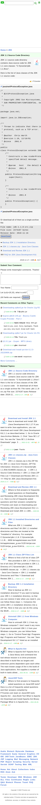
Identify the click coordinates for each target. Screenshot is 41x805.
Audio (3, 753)
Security (26, 764)
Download (6, 236)
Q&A (3, 784)
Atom (8, 774)
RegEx (26, 782)
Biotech (10, 753)
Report (8, 764)
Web (25, 767)
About (14, 772)
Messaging (24, 761)
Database (29, 753)
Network (34, 761)
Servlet (4, 767)
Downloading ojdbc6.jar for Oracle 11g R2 (21, 310)
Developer (12, 779)
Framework (6, 756)
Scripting (17, 764)
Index (32, 772)
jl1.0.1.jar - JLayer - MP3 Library (17, 343)
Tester (3, 779)
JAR (35, 779)
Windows (27, 779)
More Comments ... (9, 363)
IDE (2, 759)
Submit (26, 299)
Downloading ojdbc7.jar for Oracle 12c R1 (21, 335)
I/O (38, 756)
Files (7, 782)
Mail (16, 761)
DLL (2, 782)
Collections (23, 772)
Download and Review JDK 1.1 (16, 251)
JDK (10, 50)
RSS (2, 774)
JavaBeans (21, 759)
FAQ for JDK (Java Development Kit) (20, 255)
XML (30, 767)
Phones (17, 784)
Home (3, 50)
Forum (4, 787)
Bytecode (20, 753)
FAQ (31, 784)
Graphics (31, 756)
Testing (18, 767)
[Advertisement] (20, 26)
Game (14, 756)
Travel (25, 784)
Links (32, 782)
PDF (2, 764)
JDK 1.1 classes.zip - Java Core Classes (20, 246)
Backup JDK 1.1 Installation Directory (19, 242)
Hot (8, 772)
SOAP (11, 767)
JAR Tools (9, 759)
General (22, 756)
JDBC (29, 759)
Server (35, 764)
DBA (20, 779)
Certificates (16, 782)
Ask (13, 774)
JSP (2, 761)
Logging (9, 761)
